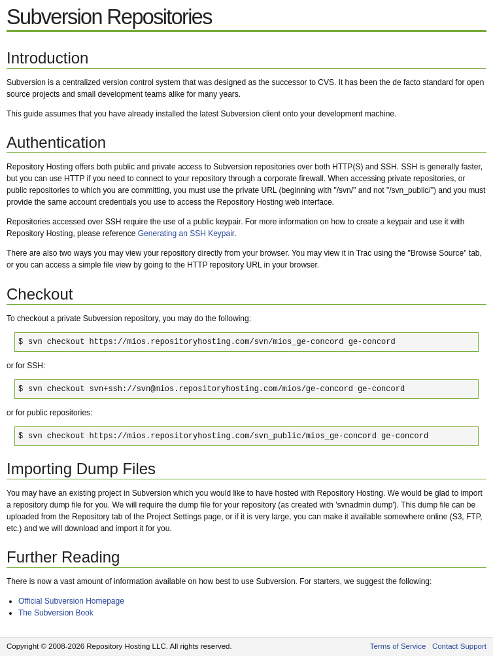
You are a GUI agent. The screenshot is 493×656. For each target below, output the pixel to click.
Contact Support (459, 646)
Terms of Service (398, 646)
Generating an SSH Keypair (186, 233)
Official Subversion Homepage (71, 601)
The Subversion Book (56, 612)
